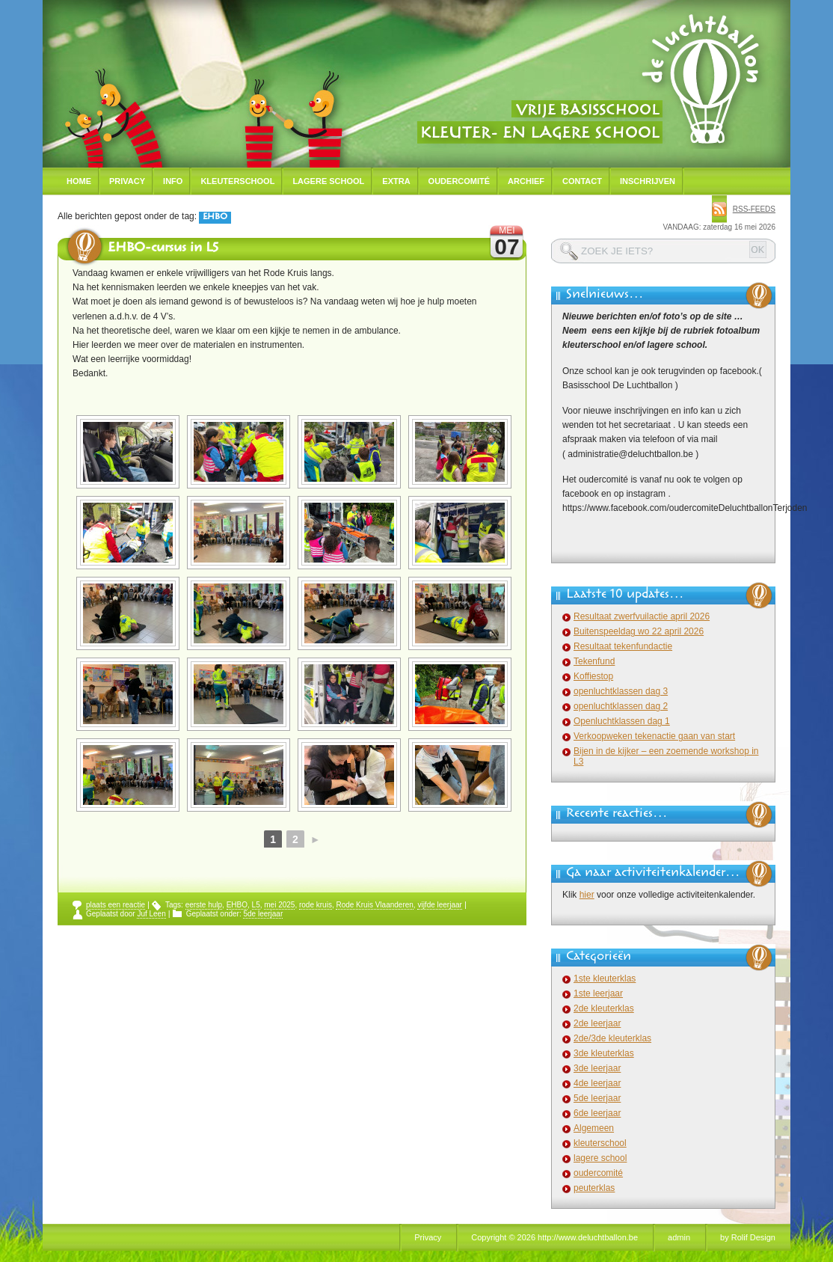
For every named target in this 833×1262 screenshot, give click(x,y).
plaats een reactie (115, 905)
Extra (396, 181)
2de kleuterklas (604, 1008)
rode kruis (315, 905)
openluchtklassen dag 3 (621, 691)
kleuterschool (600, 1143)
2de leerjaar (597, 1023)
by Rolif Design (747, 1237)
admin (679, 1237)
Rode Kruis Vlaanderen (374, 905)
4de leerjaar (597, 1083)
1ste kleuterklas (605, 978)
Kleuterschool (237, 181)
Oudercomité (459, 181)
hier (587, 894)
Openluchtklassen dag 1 (622, 721)
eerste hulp (203, 905)
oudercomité (598, 1173)
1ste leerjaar (598, 993)
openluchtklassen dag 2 (621, 706)
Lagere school (328, 181)
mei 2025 (279, 905)
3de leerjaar (597, 1068)
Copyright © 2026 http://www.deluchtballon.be (554, 1237)
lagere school (600, 1158)
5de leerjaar (263, 914)
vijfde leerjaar (439, 905)
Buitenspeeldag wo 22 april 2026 (639, 631)
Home (79, 181)
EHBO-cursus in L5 (163, 249)
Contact (582, 181)
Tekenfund (594, 661)
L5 (256, 905)
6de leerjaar (597, 1113)
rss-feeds (754, 209)
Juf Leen (151, 914)
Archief (526, 181)
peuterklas (594, 1188)
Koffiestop (593, 676)
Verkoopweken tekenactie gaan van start (654, 736)
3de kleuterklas (604, 1053)
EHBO (237, 905)
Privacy (127, 181)
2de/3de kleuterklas (612, 1038)
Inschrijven (647, 181)
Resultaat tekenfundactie (623, 646)
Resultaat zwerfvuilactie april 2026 (642, 616)
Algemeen (594, 1128)
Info (172, 181)
